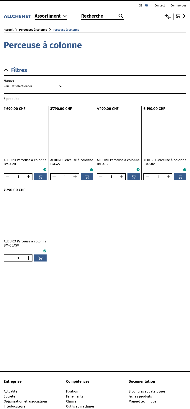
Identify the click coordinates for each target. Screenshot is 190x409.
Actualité (10, 391)
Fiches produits (140, 396)
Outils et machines (80, 406)
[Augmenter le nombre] (29, 177)
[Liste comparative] (168, 17)
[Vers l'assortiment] (51, 16)
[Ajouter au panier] (40, 176)
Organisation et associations (26, 401)
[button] (95, 70)
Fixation (72, 391)
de (140, 5)
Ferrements (74, 396)
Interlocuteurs (14, 406)
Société (9, 396)
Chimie (71, 401)
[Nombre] (18, 177)
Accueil (9, 29)
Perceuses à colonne (33, 29)
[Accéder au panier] (180, 16)
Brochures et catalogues (147, 391)
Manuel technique (142, 401)
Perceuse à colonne (66, 29)
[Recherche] (102, 16)
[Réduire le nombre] (6, 177)
